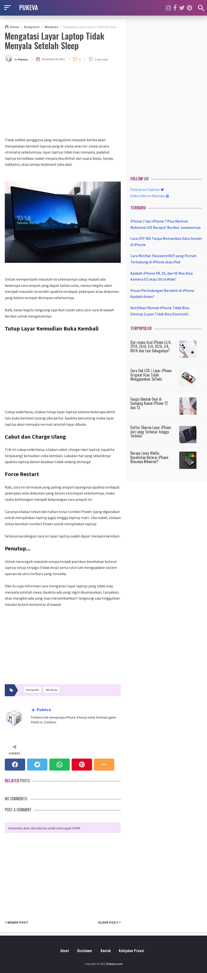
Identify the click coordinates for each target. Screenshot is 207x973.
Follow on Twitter (147, 189)
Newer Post (16, 922)
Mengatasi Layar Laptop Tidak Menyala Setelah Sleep (54, 40)
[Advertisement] (63, 101)
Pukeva (43, 709)
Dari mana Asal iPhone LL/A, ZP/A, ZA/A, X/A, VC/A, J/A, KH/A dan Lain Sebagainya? (150, 346)
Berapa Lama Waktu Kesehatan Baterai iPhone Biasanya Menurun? (149, 457)
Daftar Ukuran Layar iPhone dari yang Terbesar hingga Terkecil (150, 432)
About (64, 950)
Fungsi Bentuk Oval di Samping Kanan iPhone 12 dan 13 (149, 403)
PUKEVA (28, 7)
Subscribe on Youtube (149, 195)
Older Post (109, 922)
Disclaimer (84, 950)
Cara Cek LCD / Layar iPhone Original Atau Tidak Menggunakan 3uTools (151, 375)
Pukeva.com (115, 964)
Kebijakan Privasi (131, 950)
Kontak (106, 950)
